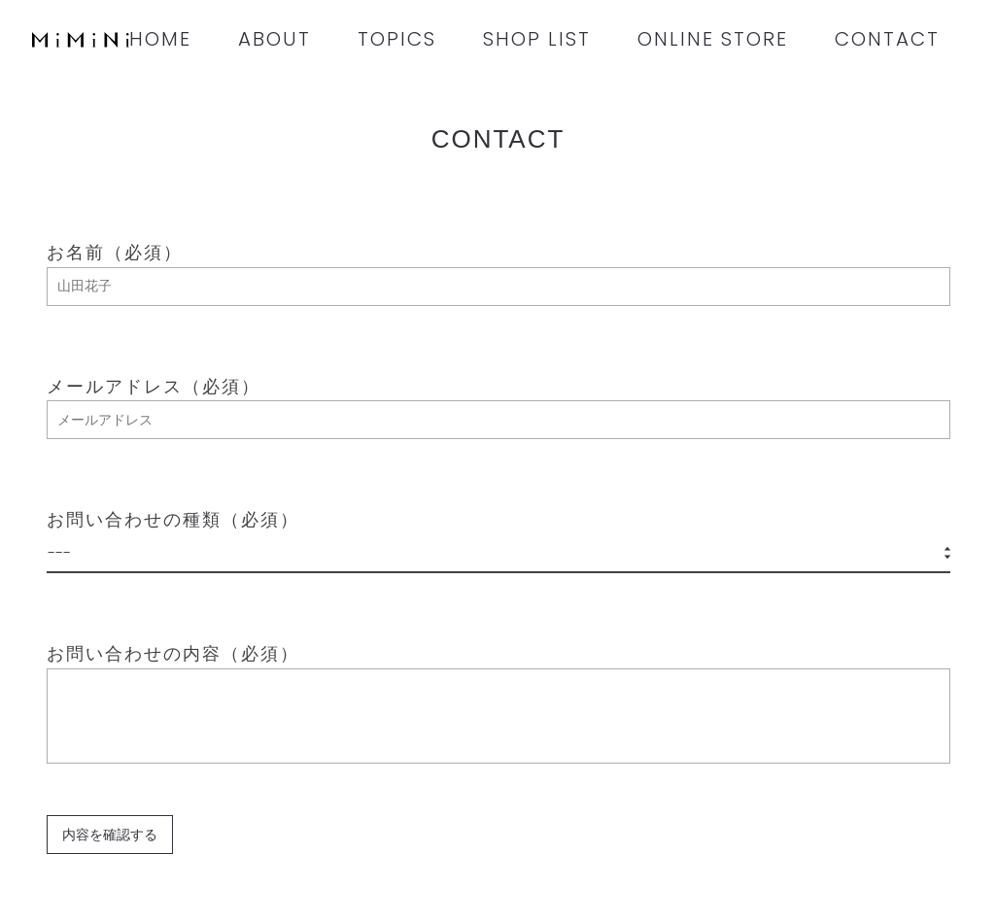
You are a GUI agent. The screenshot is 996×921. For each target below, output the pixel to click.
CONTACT (887, 38)
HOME (160, 38)
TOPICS (397, 38)
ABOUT (274, 38)
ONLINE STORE (712, 38)
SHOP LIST (537, 38)
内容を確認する (109, 834)
